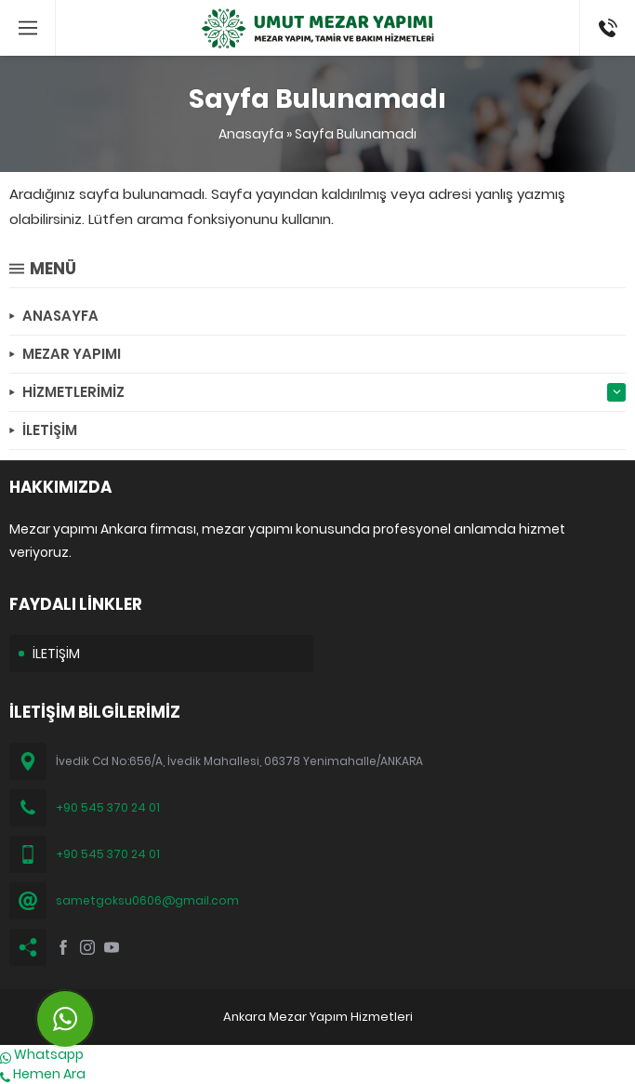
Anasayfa (251, 134)
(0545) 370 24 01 (602, 28)
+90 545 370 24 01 (108, 807)
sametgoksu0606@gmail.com (147, 900)
